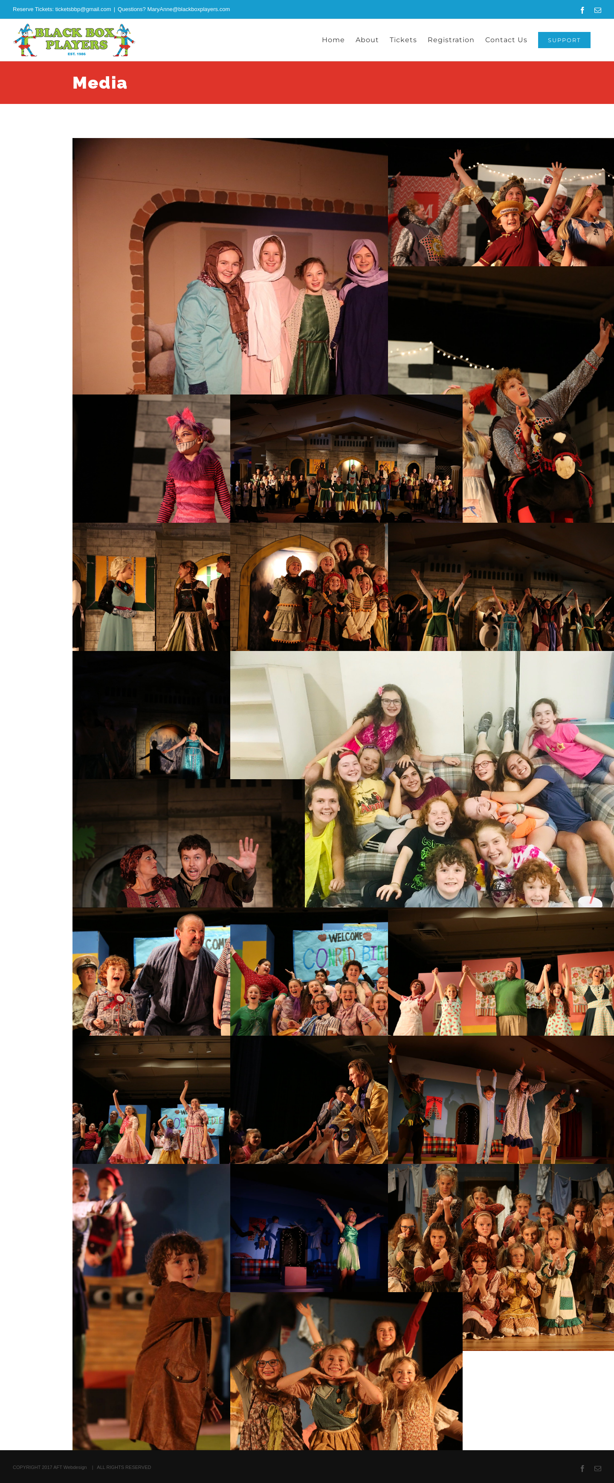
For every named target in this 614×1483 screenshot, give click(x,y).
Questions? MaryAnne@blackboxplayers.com (174, 9)
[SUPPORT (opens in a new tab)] (564, 40)
